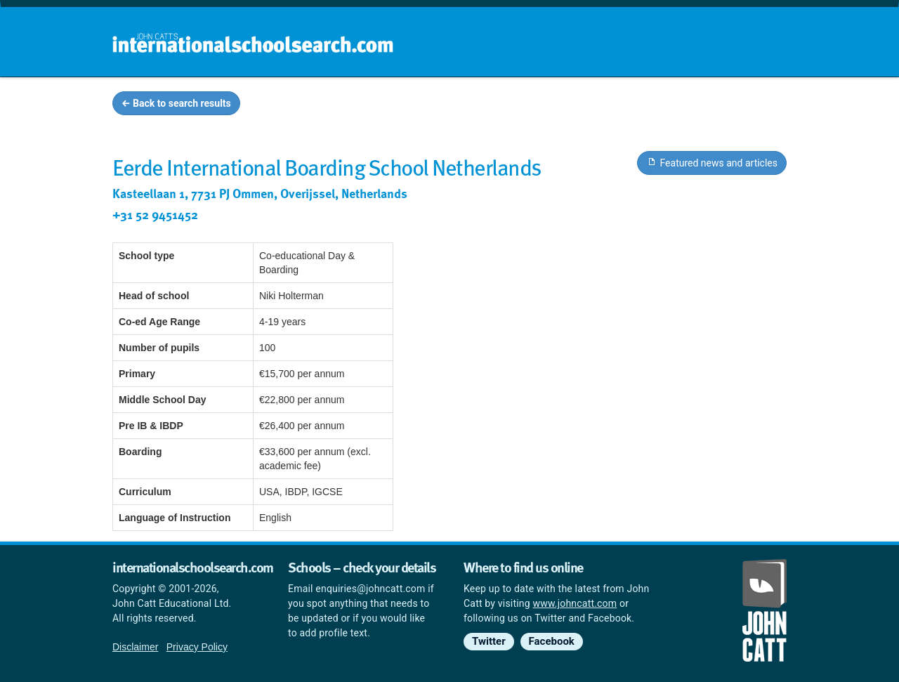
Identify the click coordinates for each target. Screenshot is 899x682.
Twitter (489, 641)
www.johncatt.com (575, 603)
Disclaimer (135, 647)
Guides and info (602, 105)
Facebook (552, 641)
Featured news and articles (711, 162)
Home (419, 105)
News (760, 105)
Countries (694, 105)
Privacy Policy (197, 647)
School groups (498, 105)
